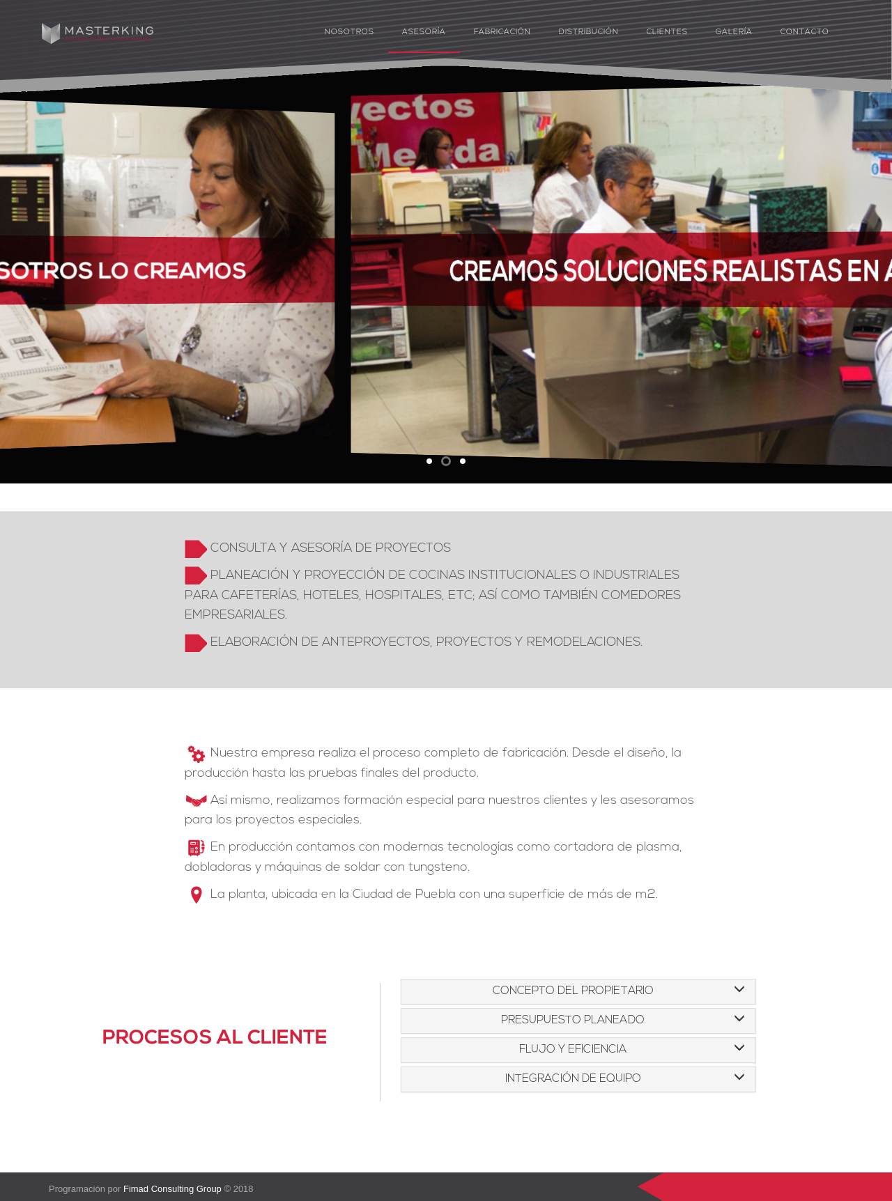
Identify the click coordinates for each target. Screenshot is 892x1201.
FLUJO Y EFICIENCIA (572, 1049)
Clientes (667, 32)
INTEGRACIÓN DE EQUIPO (573, 1079)
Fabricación (502, 32)
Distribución (589, 32)
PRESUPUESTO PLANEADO (573, 1020)
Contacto (804, 32)
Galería (734, 32)
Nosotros (349, 32)
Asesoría (424, 32)
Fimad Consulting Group (172, 1189)
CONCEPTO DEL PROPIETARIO (573, 991)
